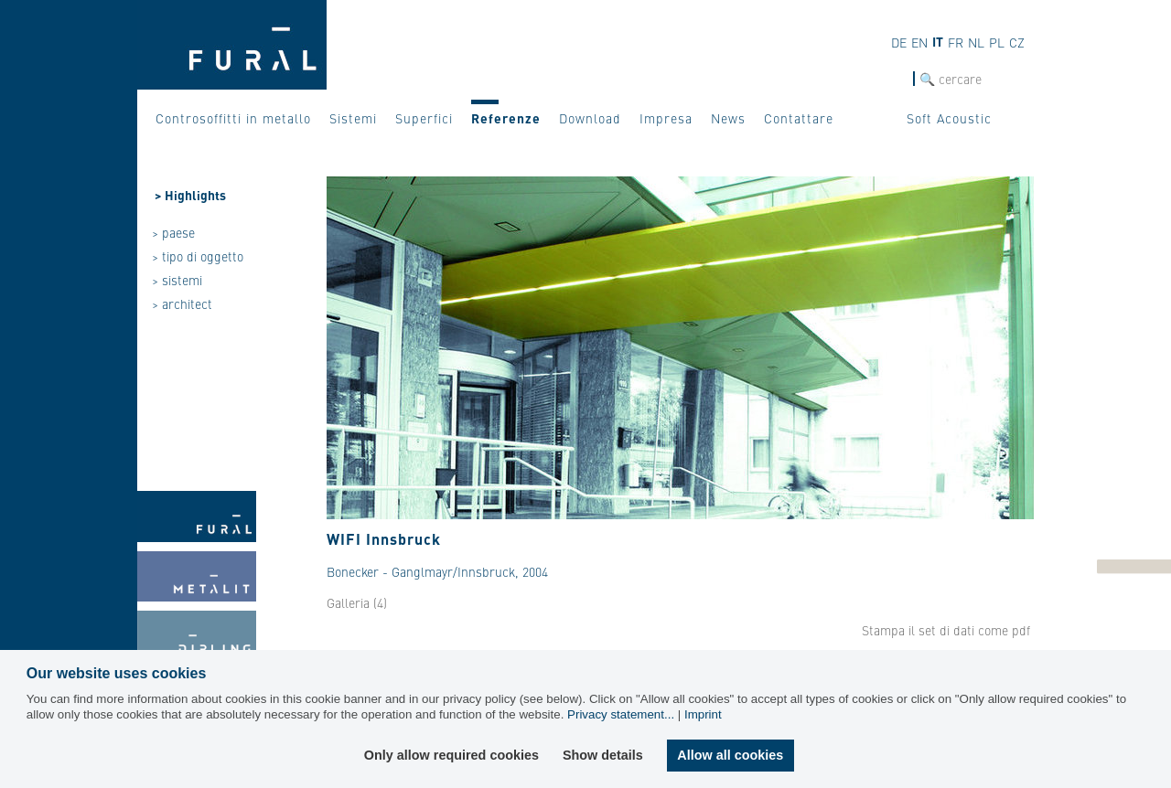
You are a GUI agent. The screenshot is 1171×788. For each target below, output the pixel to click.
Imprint (703, 714)
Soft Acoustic (949, 118)
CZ (1017, 42)
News (728, 118)
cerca (897, 79)
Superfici (424, 118)
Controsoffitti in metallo (233, 118)
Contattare (798, 118)
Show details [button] (603, 755)
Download (590, 118)
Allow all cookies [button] (730, 755)
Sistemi (353, 118)
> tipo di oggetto (197, 256)
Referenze (506, 118)
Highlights (195, 195)
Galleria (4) (357, 602)
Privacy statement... (620, 714)
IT (937, 41)
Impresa (666, 118)
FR (955, 42)
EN (919, 42)
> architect (182, 303)
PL (996, 42)
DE (899, 42)
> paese (173, 232)
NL (976, 42)
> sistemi (177, 280)
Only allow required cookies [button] (451, 755)
